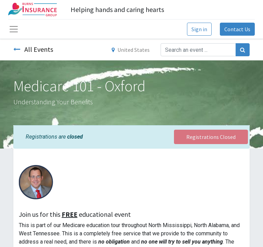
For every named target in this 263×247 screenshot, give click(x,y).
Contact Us (237, 29)
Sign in (199, 29)
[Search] (243, 49)
